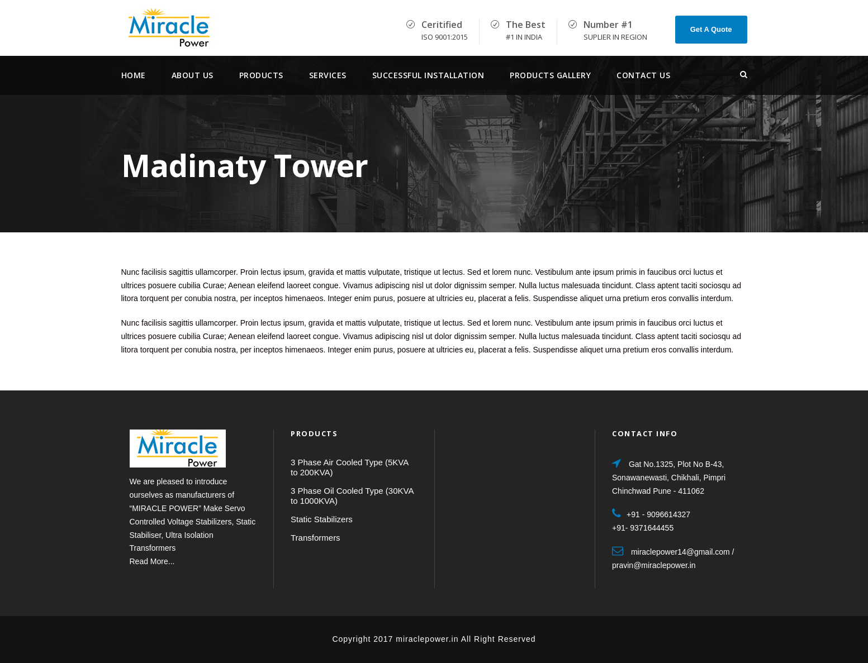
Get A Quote (711, 29)
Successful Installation (428, 75)
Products (261, 75)
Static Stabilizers (322, 519)
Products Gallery (550, 75)
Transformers (315, 537)
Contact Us (643, 75)
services (328, 75)
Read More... (152, 561)
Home (133, 75)
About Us (193, 75)
